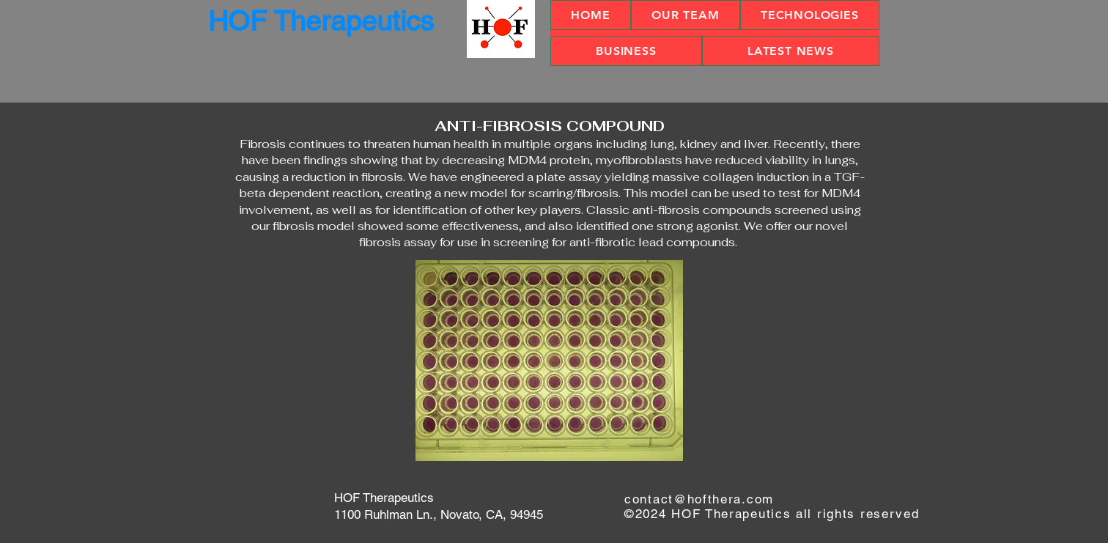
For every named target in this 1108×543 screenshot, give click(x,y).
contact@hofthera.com (699, 499)
